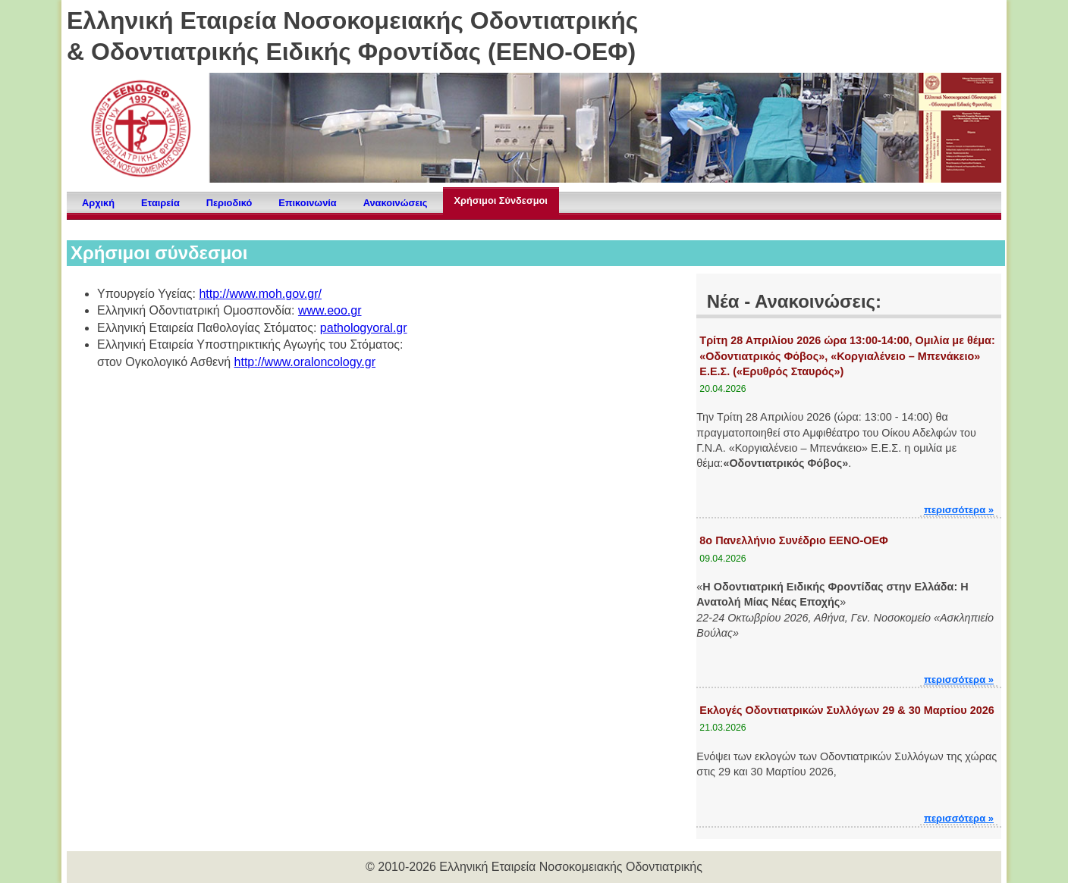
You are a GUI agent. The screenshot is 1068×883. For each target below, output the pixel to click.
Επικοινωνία (307, 202)
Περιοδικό (229, 202)
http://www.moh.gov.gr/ (260, 293)
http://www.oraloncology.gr (304, 361)
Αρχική (98, 202)
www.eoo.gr (330, 310)
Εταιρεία (160, 202)
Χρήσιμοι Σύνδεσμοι (501, 200)
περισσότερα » (959, 509)
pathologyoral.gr (363, 327)
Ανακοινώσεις (395, 202)
